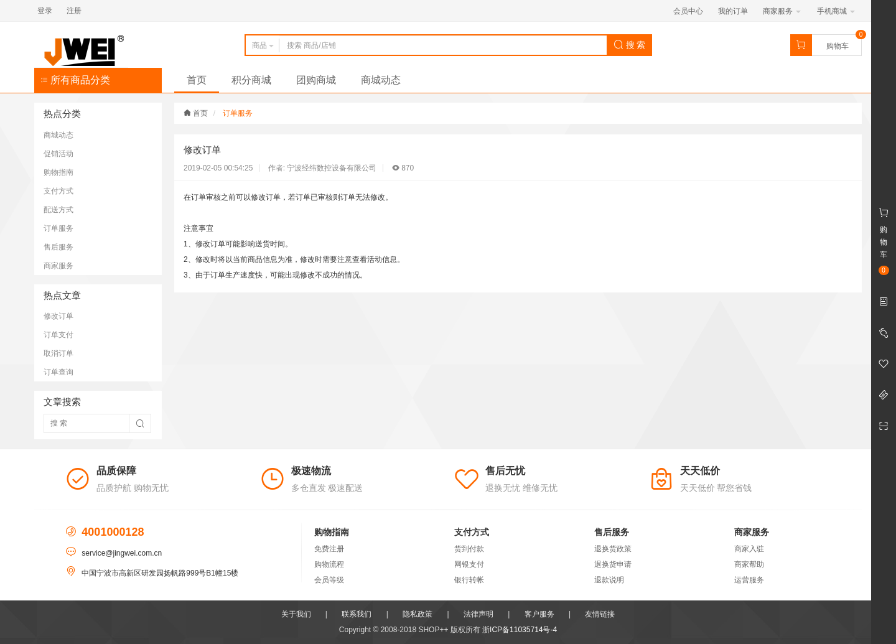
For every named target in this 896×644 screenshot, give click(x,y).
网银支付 (469, 564)
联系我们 (356, 614)
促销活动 (58, 153)
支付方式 (58, 191)
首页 (197, 80)
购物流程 (329, 564)
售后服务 (58, 247)
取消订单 (58, 353)
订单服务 (58, 228)
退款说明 (609, 580)
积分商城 (251, 80)
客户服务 (539, 614)
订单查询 (58, 372)
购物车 (837, 46)
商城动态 (381, 80)
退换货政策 (613, 548)
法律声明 (478, 614)
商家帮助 (749, 564)
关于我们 (296, 614)
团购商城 (316, 80)
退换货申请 (613, 564)
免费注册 (329, 548)
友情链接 (600, 614)
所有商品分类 (75, 80)
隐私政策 (417, 614)
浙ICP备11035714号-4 (519, 629)
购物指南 (58, 172)
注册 (74, 10)
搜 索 (630, 45)
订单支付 (58, 334)
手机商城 (836, 11)
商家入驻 (749, 548)
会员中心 (688, 11)
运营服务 (749, 580)
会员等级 (329, 580)
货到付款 (469, 548)
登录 (44, 10)
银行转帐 (469, 580)
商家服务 (782, 11)
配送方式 (58, 209)
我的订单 (733, 11)
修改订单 (58, 316)
